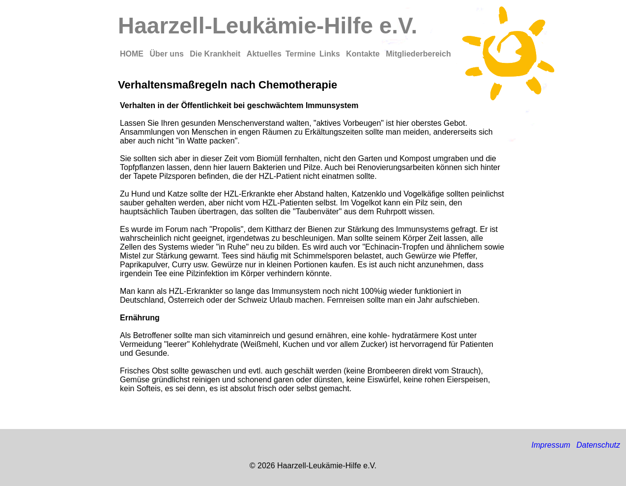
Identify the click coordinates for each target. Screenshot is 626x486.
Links (330, 54)
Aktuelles (264, 54)
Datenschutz (598, 445)
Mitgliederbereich (418, 54)
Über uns (167, 54)
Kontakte (364, 54)
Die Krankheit (216, 54)
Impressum (550, 445)
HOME (132, 54)
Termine (300, 54)
